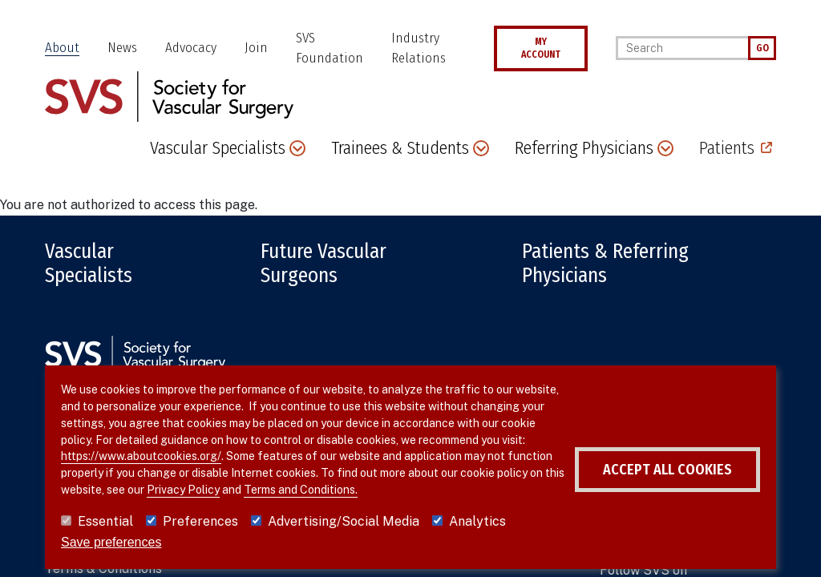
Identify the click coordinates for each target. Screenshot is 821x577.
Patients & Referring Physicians (605, 264)
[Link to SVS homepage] (169, 95)
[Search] (682, 48)
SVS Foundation (329, 48)
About (62, 47)
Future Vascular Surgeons (323, 264)
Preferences (200, 521)
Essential (105, 521)
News (122, 47)
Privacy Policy (183, 489)
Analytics (477, 521)
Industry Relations (418, 48)
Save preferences (111, 542)
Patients (726, 148)
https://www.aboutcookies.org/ (141, 456)
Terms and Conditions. (301, 489)
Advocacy (190, 47)
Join (256, 47)
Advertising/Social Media (343, 521)
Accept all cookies (667, 469)
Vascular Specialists (88, 264)
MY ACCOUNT (540, 48)
